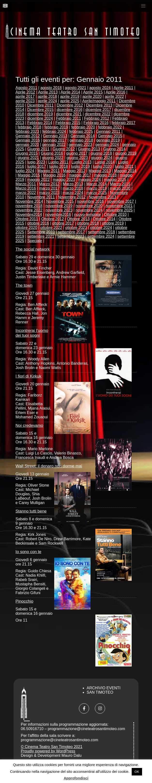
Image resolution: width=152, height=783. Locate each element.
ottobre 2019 (113, 223)
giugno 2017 (76, 153)
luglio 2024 (24, 171)
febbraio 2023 (27, 131)
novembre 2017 (120, 201)
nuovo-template (87, 214)
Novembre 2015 (60, 201)
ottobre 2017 (63, 223)
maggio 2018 (105, 175)
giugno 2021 (28, 158)
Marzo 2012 (49, 184)
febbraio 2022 (110, 127)
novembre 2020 (89, 206)
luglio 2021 (124, 166)
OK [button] (137, 772)
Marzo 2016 (25, 188)
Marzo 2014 (96, 184)
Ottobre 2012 (52, 219)
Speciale (34, 241)
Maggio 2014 (125, 171)
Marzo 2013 (73, 184)
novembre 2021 (119, 206)
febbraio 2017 (123, 123)
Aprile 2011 (123, 88)
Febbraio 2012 (96, 118)
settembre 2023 (70, 236)
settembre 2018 (101, 232)
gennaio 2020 (27, 145)
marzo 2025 (96, 193)
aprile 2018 (47, 96)
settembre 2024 (100, 236)
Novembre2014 (28, 214)
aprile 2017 (25, 96)
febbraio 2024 (54, 131)
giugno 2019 (126, 153)
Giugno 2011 (38, 149)
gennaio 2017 (55, 140)
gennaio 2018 (81, 140)
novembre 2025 (119, 210)
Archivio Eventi (104, 688)
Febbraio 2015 (67, 123)
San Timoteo (100, 692)
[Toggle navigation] (143, 6)
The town (23, 285)
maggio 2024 (89, 179)
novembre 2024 (89, 210)
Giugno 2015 (26, 153)
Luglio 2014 (105, 162)
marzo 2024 (73, 193)
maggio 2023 (64, 179)
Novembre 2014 (29, 201)
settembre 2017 (71, 232)
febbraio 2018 (29, 127)
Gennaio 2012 (27, 136)
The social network (32, 249)
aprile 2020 (92, 96)
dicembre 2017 (98, 110)
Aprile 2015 (93, 92)
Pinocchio (24, 601)
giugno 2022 (52, 158)
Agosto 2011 (26, 88)
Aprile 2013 (48, 92)
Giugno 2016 (52, 153)
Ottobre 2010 (115, 214)
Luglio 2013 (81, 162)
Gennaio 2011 (108, 131)
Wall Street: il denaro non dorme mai (48, 466)
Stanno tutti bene (31, 511)
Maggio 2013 (100, 171)
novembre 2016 (90, 201)
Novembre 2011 (41, 197)
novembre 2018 (28, 206)
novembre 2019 (59, 206)
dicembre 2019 (40, 114)
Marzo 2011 (25, 184)
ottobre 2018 (88, 223)
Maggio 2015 (29, 175)
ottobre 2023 (76, 228)
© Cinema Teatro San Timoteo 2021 (51, 747)
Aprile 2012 (25, 92)
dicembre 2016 (69, 110)
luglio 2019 (80, 166)
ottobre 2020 (26, 228)
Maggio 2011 (48, 171)
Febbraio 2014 (39, 123)
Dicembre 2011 (40, 105)
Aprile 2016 (115, 92)
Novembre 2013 (102, 197)
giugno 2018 (101, 153)
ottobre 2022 (51, 228)
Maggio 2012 (74, 171)
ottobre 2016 (38, 223)
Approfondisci (76, 778)
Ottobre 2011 (26, 219)
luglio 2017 (36, 166)
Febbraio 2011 (68, 118)
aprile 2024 (47, 101)
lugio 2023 (36, 162)
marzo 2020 (120, 188)
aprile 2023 (25, 101)
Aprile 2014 (70, 92)
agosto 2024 (100, 88)
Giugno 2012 (64, 149)
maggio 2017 (80, 175)
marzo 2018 (73, 188)
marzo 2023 (49, 193)
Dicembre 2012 (70, 105)
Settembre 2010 (41, 232)
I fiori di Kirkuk (28, 376)
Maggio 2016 (54, 175)
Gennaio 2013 (55, 136)
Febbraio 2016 (96, 123)
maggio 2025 (115, 179)
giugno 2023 (77, 158)
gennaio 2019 (108, 140)
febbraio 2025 (81, 131)
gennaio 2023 (80, 145)
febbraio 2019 (56, 127)
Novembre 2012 (72, 197)
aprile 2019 (69, 96)
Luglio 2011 (58, 162)
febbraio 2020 (83, 127)
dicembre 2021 (69, 114)
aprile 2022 (114, 96)
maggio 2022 (38, 179)
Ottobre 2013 (78, 219)
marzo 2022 (25, 193)
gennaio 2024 (107, 145)
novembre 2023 (59, 210)
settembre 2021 (40, 236)
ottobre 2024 (101, 228)
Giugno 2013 (89, 149)
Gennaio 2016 (27, 140)
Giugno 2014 (114, 149)
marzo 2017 (49, 188)
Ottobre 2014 (104, 219)
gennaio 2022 (54, 145)
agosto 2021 (75, 88)
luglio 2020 (102, 166)
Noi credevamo (29, 425)
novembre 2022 (28, 210)
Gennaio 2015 (110, 136)
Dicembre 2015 (40, 110)
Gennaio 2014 (82, 136)
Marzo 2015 (120, 184)
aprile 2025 (69, 101)
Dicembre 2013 (99, 105)
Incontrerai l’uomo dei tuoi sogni (31, 333)
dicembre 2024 (40, 118)
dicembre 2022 (97, 114)
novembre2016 (58, 214)
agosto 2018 (51, 88)
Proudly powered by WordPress (48, 751)
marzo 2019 (96, 188)
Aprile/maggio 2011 (99, 101)
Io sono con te (28, 551)
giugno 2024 (101, 158)
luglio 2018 (58, 166)
